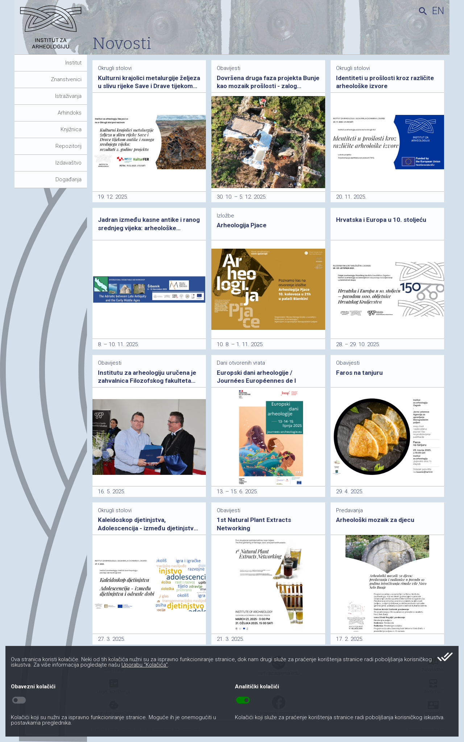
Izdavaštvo (68, 162)
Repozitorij (68, 146)
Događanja (68, 179)
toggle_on (243, 700)
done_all (445, 656)
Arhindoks (70, 112)
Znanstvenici (66, 79)
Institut (73, 62)
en (438, 11)
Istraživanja (68, 96)
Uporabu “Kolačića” (144, 665)
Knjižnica (71, 129)
